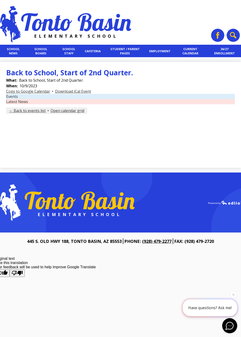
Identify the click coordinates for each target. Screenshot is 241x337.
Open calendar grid (67, 110)
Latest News (17, 101)
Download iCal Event (73, 91)
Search (233, 37)
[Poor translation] (17, 273)
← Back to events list (27, 110)
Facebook (217, 37)
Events (12, 96)
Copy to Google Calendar (28, 91)
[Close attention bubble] (233, 294)
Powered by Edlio (224, 202)
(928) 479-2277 (157, 241)
